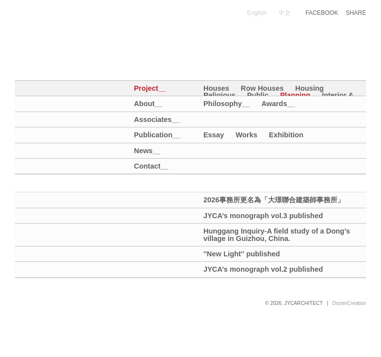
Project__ (150, 88)
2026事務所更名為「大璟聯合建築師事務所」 (273, 200)
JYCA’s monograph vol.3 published (263, 216)
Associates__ (150, 119)
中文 (285, 12)
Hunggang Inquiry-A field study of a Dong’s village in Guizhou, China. (276, 235)
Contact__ (150, 166)
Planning (295, 95)
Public (257, 95)
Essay (213, 135)
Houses (216, 88)
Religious (219, 95)
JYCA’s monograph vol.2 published (263, 269)
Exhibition (286, 135)
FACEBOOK (322, 13)
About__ (148, 104)
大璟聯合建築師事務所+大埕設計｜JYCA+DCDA (106, 24)
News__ (147, 151)
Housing (309, 88)
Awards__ (278, 104)
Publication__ (150, 135)
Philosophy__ (226, 104)
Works (246, 135)
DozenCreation (349, 303)
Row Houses (262, 88)
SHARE (356, 13)
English (256, 12)
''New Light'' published (241, 254)
